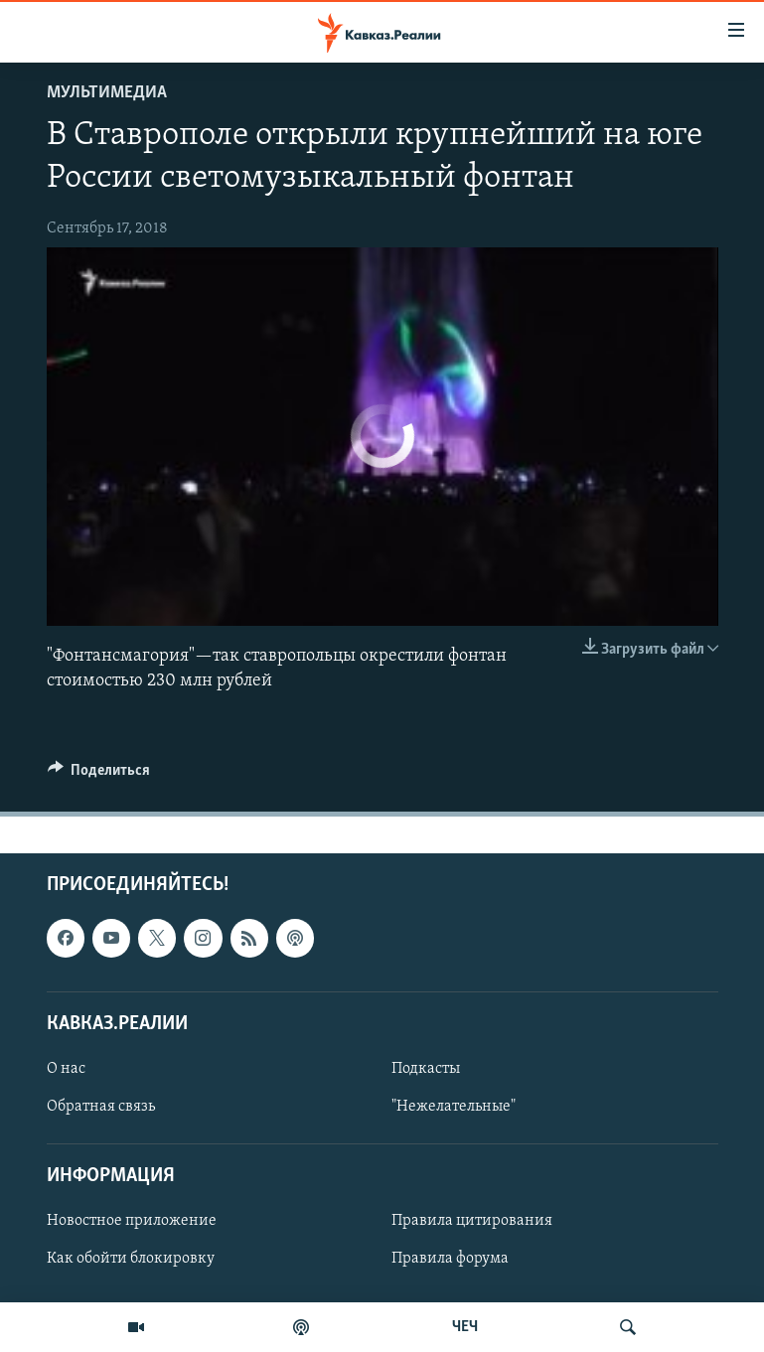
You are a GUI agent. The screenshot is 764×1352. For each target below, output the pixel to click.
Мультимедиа (107, 92)
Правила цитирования (471, 1221)
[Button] (99, 775)
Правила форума (450, 1259)
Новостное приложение (132, 1221)
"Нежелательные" (453, 1107)
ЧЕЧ (465, 1327)
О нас (66, 1069)
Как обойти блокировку (131, 1259)
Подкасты (425, 1069)
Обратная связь (101, 1107)
